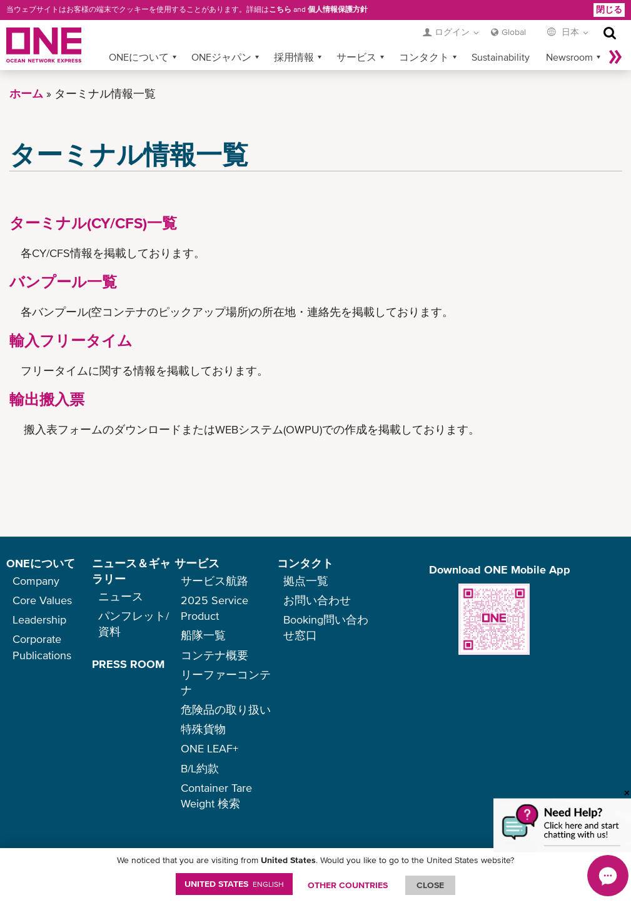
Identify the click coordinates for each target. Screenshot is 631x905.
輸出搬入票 (46, 399)
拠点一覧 (305, 580)
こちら (280, 9)
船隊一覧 (203, 635)
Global (514, 32)
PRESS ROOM (128, 663)
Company (36, 580)
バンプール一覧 (63, 281)
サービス (356, 57)
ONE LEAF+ (209, 748)
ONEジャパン (221, 57)
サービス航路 (214, 580)
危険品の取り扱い (226, 709)
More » (615, 57)
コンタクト (424, 57)
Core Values (42, 600)
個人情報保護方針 (338, 9)
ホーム (26, 93)
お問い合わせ (317, 600)
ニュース (120, 596)
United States (234, 884)
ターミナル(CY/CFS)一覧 (93, 223)
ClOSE (430, 885)
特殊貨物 (203, 729)
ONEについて (139, 57)
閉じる (609, 9)
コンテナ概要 (214, 655)
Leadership (39, 619)
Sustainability (501, 57)
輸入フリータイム (71, 340)
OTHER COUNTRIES (348, 885)
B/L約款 (200, 768)
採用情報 (294, 57)
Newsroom (569, 57)
